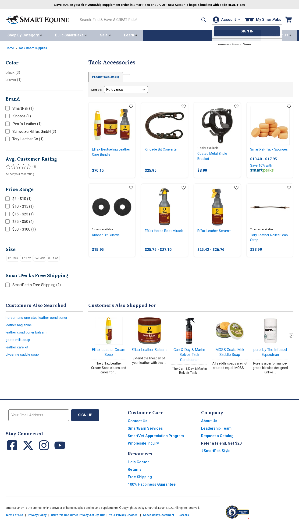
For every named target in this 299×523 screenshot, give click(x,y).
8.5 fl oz (53, 257)
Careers (183, 514)
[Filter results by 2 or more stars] (12, 165)
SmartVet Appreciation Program (156, 435)
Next (291, 334)
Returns (135, 468)
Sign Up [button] (85, 414)
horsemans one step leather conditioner (38, 317)
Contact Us (137, 420)
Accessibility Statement (158, 514)
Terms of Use (14, 514)
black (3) (13, 71)
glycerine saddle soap (24, 357)
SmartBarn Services (145, 427)
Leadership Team (216, 427)
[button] (197, 19)
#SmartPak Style (216, 450)
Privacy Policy (37, 514)
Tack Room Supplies (35, 47)
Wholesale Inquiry (143, 442)
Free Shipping (140, 476)
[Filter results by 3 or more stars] (17, 165)
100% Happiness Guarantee (152, 483)
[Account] (225, 19)
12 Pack (13, 257)
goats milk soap (19, 341)
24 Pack (40, 257)
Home (10, 47)
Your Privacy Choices (123, 514)
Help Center (138, 461)
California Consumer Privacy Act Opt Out (78, 514)
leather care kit (18, 349)
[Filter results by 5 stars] (26, 165)
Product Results (108, 76)
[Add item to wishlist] (131, 106)
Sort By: (96, 89)
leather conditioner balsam (27, 333)
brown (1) (13, 79)
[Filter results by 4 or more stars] (22, 165)
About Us (209, 420)
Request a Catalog (217, 435)
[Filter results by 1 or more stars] (8, 165)
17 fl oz (26, 257)
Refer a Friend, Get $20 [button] (221, 442)
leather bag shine (20, 325)
